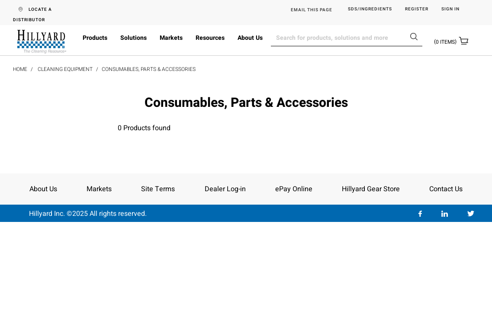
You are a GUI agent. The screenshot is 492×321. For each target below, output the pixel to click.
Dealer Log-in (225, 189)
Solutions (133, 37)
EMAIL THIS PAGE (311, 10)
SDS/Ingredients (370, 9)
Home (20, 69)
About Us (250, 37)
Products (95, 37)
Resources (210, 37)
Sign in (450, 9)
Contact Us (446, 189)
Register (416, 9)
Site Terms (158, 189)
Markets (171, 37)
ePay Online (293, 189)
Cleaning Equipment (65, 69)
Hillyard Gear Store (371, 189)
